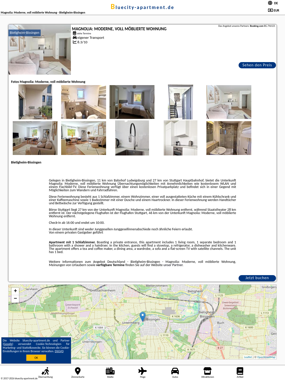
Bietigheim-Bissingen (24, 33)
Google (8, 344)
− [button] (15, 299)
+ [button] (15, 291)
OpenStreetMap (266, 357)
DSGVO (59, 351)
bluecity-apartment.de (142, 7)
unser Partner (172, 265)
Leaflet (248, 357)
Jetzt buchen (257, 277)
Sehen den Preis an (257, 65)
